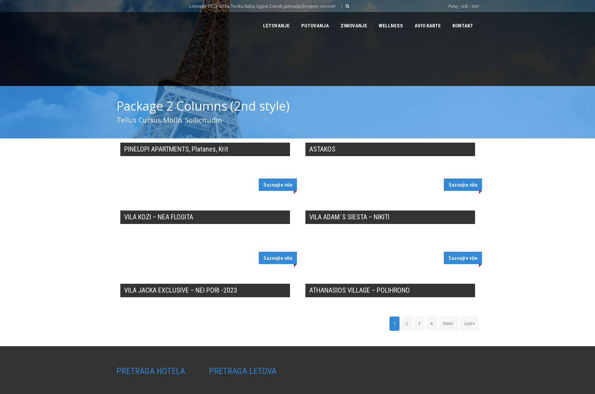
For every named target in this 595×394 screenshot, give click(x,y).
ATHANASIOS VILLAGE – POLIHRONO (359, 290)
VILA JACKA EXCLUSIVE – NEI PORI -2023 (180, 290)
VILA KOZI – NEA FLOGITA (158, 217)
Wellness (391, 26)
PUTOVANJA (315, 26)
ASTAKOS (322, 149)
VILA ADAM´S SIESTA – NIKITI (349, 217)
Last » (469, 323)
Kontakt (462, 26)
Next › (448, 323)
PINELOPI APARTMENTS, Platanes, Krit (176, 149)
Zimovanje (353, 26)
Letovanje (276, 26)
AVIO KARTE (428, 26)
